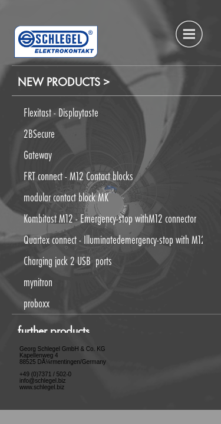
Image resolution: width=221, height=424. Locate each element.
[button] (107, 217)
